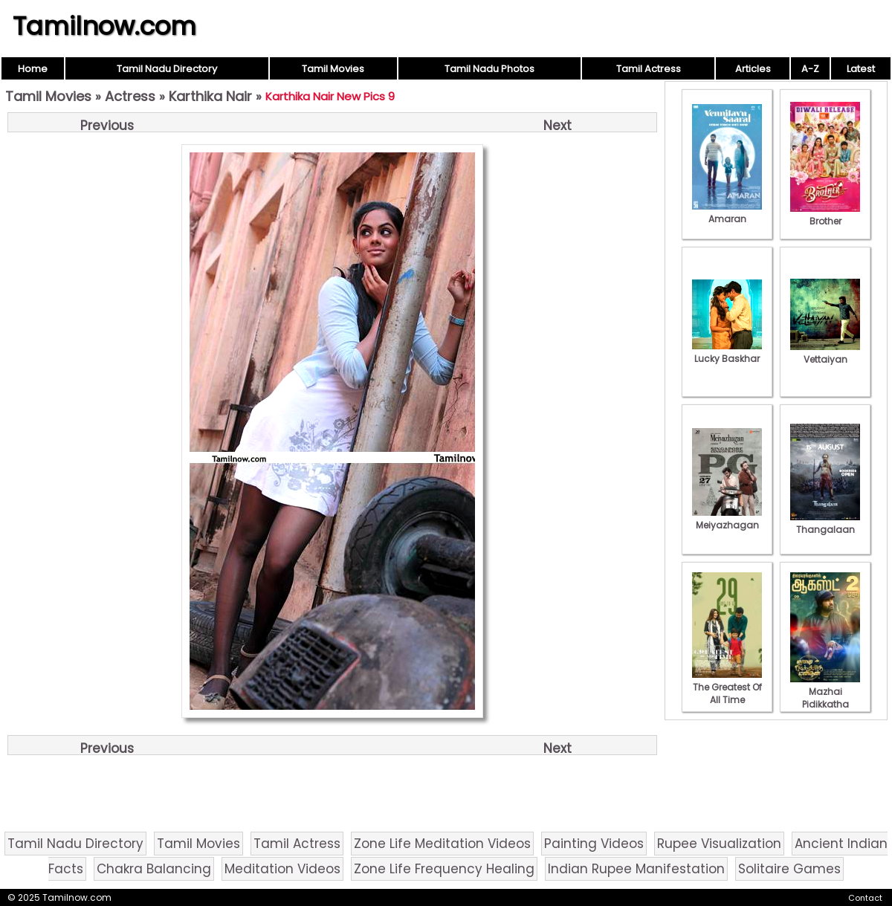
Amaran (727, 212)
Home (33, 69)
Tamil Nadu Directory (167, 69)
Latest (861, 69)
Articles (753, 69)
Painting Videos (594, 843)
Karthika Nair (210, 96)
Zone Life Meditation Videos (442, 843)
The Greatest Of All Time (727, 687)
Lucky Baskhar (727, 352)
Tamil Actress (648, 69)
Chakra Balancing (154, 869)
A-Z (810, 69)
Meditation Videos (282, 869)
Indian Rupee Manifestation (636, 869)
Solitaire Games (789, 869)
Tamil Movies (333, 69)
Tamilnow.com (104, 26)
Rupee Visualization (719, 843)
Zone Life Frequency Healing (444, 869)
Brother (825, 214)
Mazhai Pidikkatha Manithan (825, 698)
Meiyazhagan (727, 518)
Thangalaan (825, 523)
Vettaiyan (825, 353)
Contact (865, 898)
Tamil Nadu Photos (489, 69)
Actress (130, 96)
